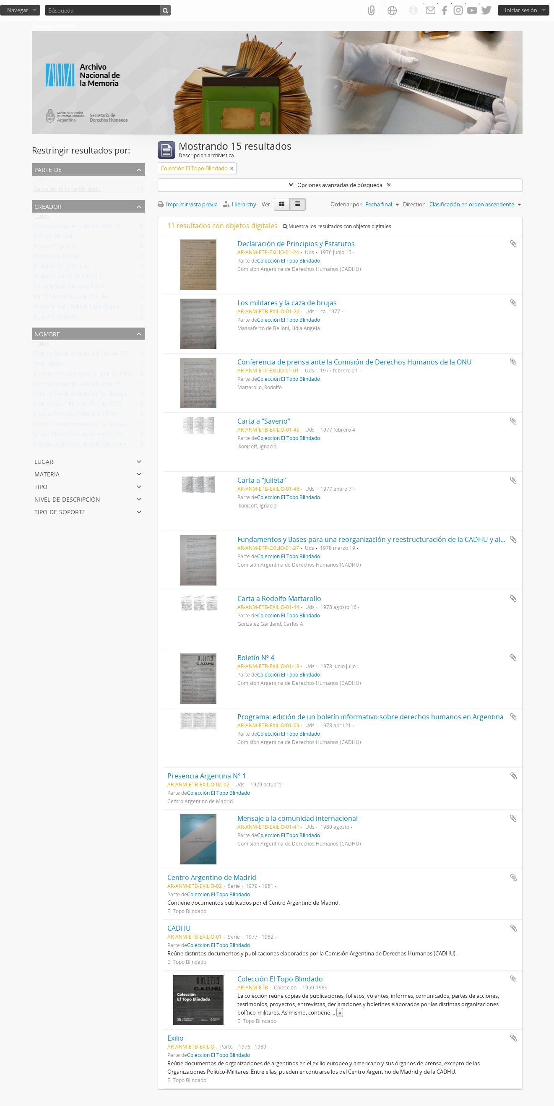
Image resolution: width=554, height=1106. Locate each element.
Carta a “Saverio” (263, 421)
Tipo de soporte (60, 511)
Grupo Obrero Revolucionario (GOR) (78, 436)
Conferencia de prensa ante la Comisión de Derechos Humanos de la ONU (354, 362)
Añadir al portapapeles (513, 243)
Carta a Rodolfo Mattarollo (279, 598)
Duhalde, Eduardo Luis (62, 268)
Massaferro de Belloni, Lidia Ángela (77, 308)
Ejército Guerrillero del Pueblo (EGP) (78, 405)
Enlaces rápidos (413, 10)
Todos (41, 181)
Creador (48, 205)
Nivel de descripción (67, 498)
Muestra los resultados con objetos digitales (337, 226)
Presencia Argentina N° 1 (206, 776)
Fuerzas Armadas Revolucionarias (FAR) (82, 375)
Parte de (48, 168)
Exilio (175, 1038)
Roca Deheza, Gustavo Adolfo (70, 288)
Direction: (415, 204)
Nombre (47, 333)
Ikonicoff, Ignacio (55, 248)
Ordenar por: (346, 204)
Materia (47, 473)
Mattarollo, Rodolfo (58, 258)
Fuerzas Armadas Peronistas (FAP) (76, 415)
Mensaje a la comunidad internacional (297, 818)
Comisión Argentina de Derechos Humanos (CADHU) (99, 228)
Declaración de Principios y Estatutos (296, 243)
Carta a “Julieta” (261, 480)
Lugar (43, 460)
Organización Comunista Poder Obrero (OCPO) (92, 446)
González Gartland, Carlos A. (68, 278)
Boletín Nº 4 (255, 657)
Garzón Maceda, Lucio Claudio (71, 298)
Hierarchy (240, 204)
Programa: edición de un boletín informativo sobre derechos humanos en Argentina (370, 716)
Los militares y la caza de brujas (287, 302)
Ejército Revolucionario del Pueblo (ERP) (83, 355)
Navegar (17, 10)
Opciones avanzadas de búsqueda (339, 185)
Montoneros (49, 365)
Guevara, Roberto (56, 318)
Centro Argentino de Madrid (211, 877)
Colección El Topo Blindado (67, 191)
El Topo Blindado (54, 238)
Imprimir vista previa (188, 204)
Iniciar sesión (521, 10)
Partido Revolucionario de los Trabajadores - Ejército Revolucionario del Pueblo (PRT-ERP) (144, 425)
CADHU (179, 928)
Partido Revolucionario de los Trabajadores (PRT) (94, 395)
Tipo (40, 486)
